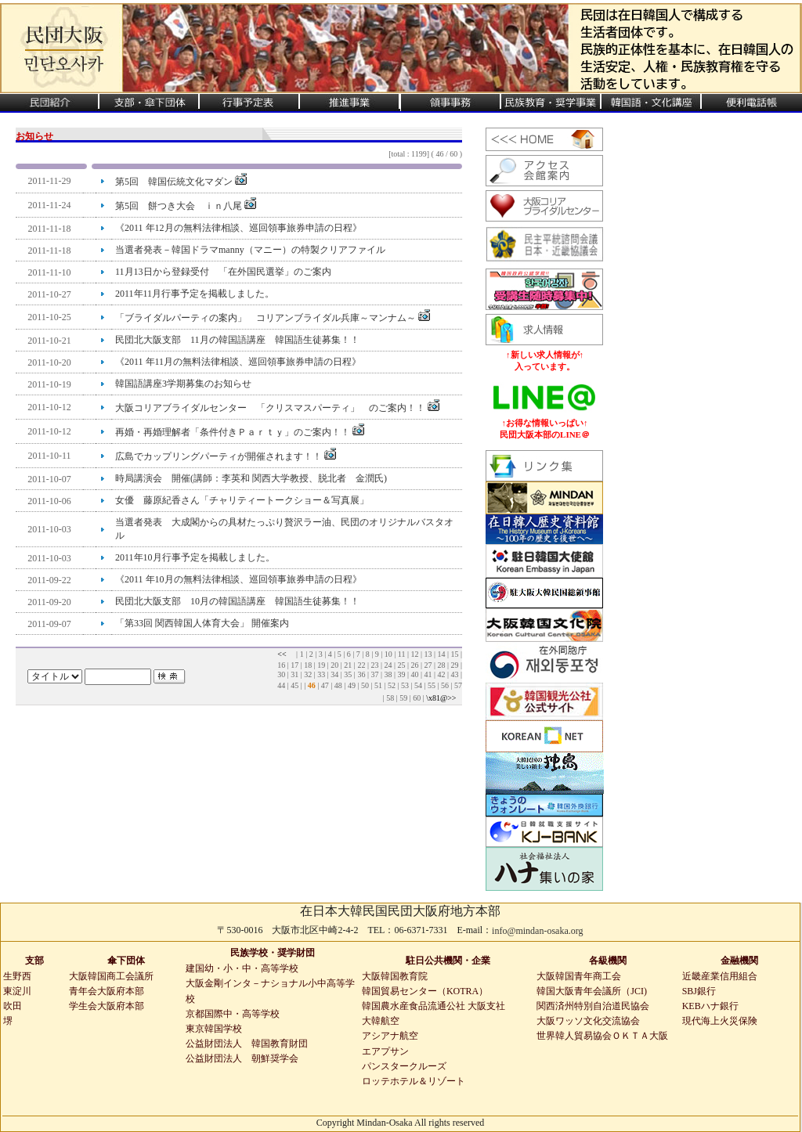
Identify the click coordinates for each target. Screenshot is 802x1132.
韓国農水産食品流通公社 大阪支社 (433, 1005)
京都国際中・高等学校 (233, 1013)
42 (441, 674)
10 (388, 654)
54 (418, 685)
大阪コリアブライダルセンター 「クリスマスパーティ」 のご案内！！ (277, 407)
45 (294, 685)
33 (321, 674)
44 (281, 685)
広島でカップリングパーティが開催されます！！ (225, 456)
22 (361, 665)
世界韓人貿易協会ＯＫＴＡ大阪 (602, 1035)
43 (454, 674)
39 (401, 674)
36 (361, 674)
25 (401, 665)
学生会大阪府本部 (106, 1005)
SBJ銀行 (699, 991)
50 (365, 685)
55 (431, 685)
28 (441, 665)
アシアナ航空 (390, 1035)
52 (392, 685)
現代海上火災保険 (719, 1020)
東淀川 (17, 991)
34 (334, 674)
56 (445, 685)
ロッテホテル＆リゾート (413, 1081)
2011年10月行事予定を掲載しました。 (195, 557)
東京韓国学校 (214, 1028)
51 (378, 685)
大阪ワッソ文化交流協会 (588, 1020)
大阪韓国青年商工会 (578, 976)
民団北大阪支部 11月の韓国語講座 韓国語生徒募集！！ (237, 339)
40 (414, 674)
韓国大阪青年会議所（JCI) (591, 991)
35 (348, 674)
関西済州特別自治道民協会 (592, 1005)
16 (281, 665)
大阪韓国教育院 (395, 976)
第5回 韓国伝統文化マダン (181, 181)
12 (414, 654)
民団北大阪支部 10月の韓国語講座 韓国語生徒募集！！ (237, 601)
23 (374, 665)
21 (348, 665)
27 (428, 665)
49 (352, 685)
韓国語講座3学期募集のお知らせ (183, 383)
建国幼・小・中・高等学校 (242, 968)
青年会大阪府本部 (106, 991)
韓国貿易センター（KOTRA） (425, 991)
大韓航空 (380, 1020)
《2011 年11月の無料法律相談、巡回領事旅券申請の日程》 (238, 361)
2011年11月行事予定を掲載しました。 (194, 293)
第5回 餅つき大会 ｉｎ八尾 (185, 205)
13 (428, 654)
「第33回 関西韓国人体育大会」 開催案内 (202, 623)
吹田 (12, 1005)
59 (403, 698)
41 (428, 674)
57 (458, 685)
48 (338, 685)
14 (441, 654)
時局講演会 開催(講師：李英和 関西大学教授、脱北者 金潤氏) (251, 478)
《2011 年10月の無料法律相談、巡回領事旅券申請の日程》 (238, 579)
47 (325, 685)
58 (390, 698)
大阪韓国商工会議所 (111, 976)
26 (414, 665)
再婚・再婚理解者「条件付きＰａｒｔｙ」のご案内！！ (239, 432)
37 (374, 674)
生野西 (17, 976)
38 (388, 674)
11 (402, 654)
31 (294, 674)
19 (321, 665)
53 (405, 685)
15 (454, 654)
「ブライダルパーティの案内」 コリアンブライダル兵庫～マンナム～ (272, 317)
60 (417, 698)
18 (308, 665)
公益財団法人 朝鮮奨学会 (242, 1058)
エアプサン (385, 1051)
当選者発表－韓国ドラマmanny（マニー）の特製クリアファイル (250, 249)
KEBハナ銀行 (710, 1005)
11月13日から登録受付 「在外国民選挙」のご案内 (223, 271)
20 (334, 665)
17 (294, 665)
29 (454, 665)
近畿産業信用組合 (719, 976)
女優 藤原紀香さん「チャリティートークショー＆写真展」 (242, 500)
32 (308, 674)
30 (281, 674)
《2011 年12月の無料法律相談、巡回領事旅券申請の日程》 (238, 227)
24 (388, 665)
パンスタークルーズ (404, 1066)
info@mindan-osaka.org (537, 930)
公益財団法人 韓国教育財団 (247, 1043)
